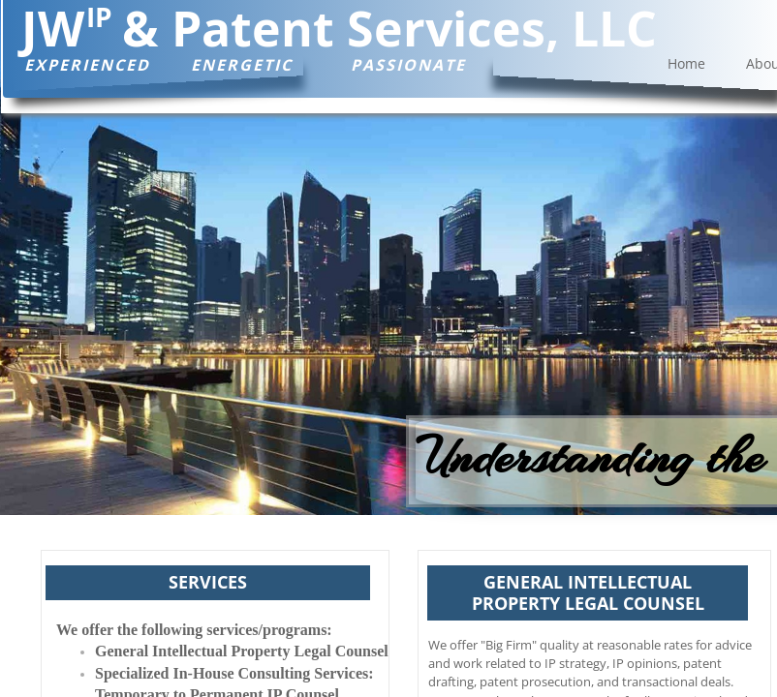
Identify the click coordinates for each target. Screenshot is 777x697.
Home (686, 63)
